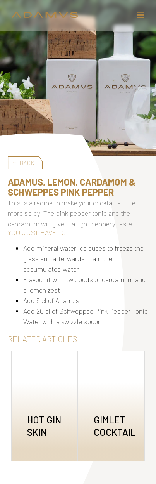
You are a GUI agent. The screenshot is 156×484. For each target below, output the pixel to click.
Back (27, 163)
